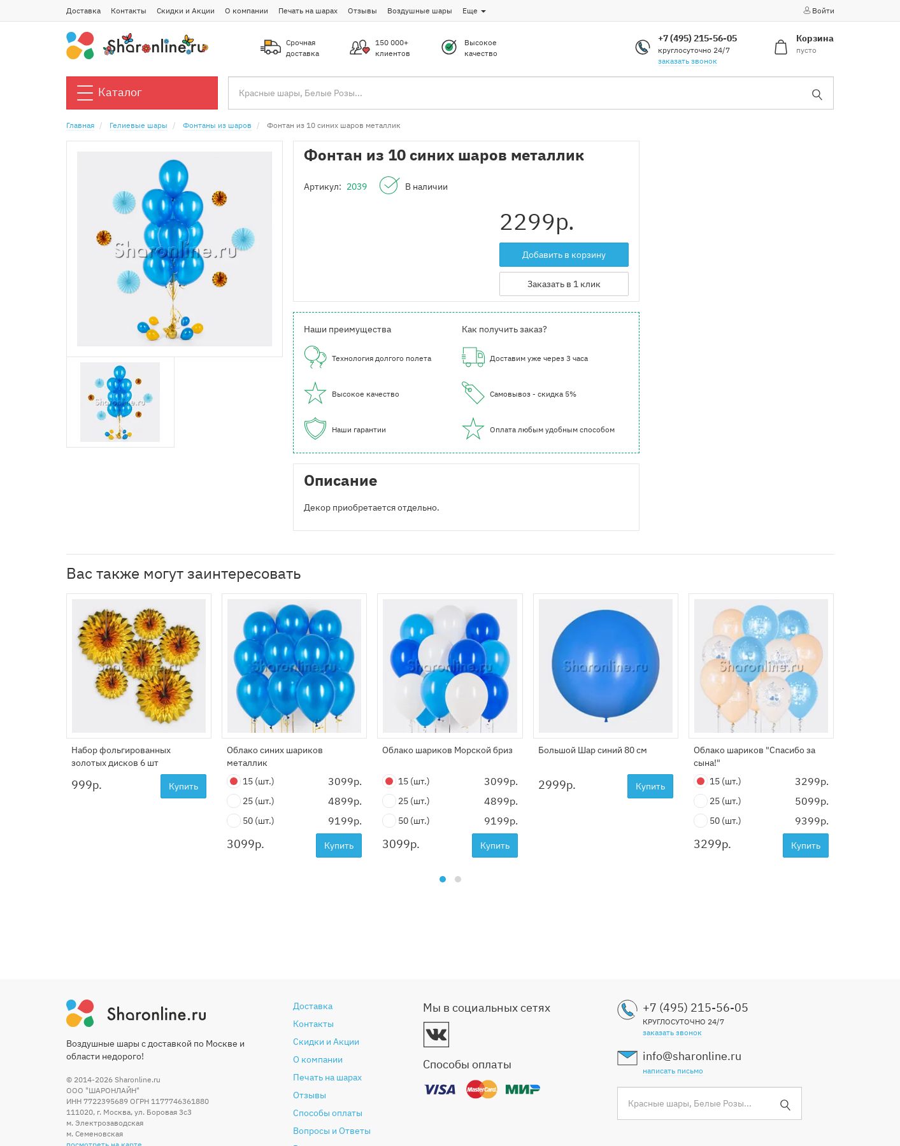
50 (251, 821)
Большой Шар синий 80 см (592, 750)
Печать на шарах (308, 10)
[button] (442, 879)
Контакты (128, 10)
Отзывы (362, 10)
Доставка (83, 10)
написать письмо (673, 1070)
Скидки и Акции (186, 10)
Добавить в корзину (564, 254)
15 (251, 781)
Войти (818, 10)
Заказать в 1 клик (564, 284)
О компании (246, 10)
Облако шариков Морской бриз (447, 750)
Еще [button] (474, 10)
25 (251, 801)
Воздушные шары (419, 10)
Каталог (109, 93)
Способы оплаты (327, 1113)
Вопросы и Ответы (332, 1130)
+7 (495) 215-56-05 (697, 38)
